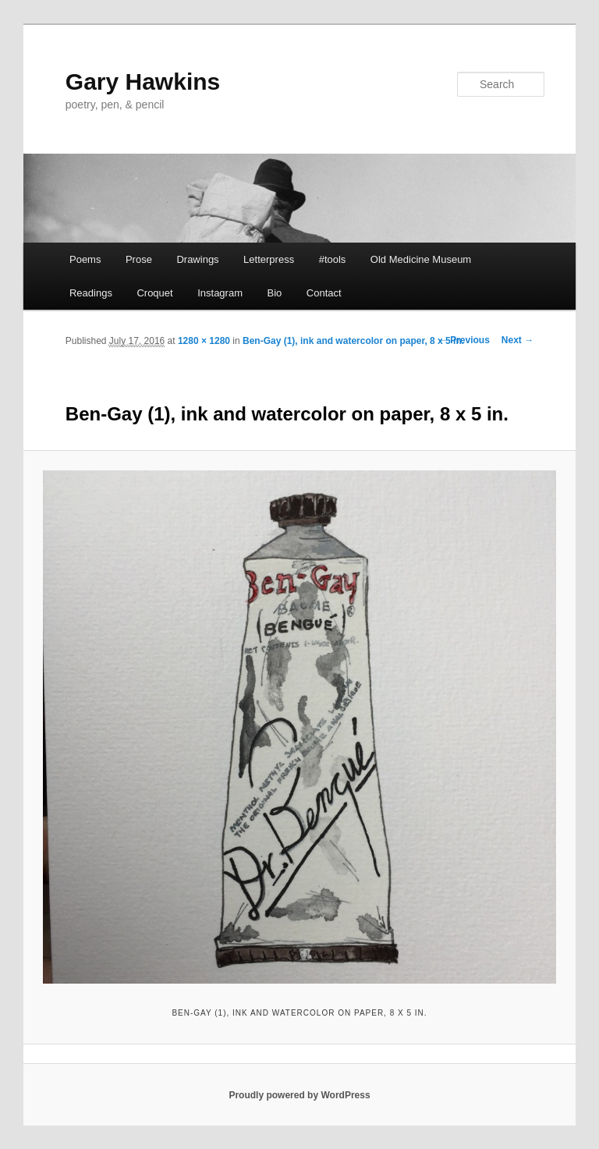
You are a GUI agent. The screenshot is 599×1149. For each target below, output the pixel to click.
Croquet (154, 293)
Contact (324, 293)
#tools (332, 259)
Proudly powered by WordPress (299, 1095)
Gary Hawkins (143, 81)
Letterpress (268, 259)
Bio (274, 293)
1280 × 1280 (204, 340)
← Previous (464, 340)
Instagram (220, 293)
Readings (90, 293)
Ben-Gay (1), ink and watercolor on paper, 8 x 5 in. (353, 340)
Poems (85, 259)
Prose (139, 259)
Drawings (197, 259)
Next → (517, 340)
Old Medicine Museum (420, 259)
